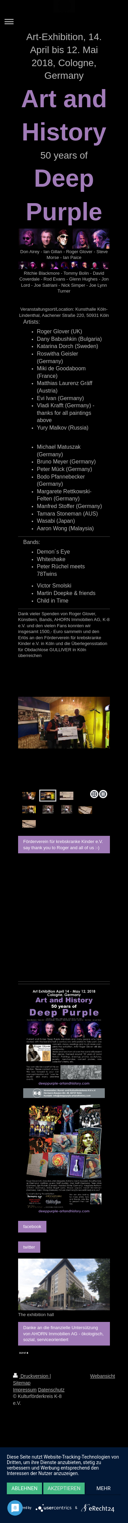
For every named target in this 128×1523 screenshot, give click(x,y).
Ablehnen (25, 1488)
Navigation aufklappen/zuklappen (64, 21)
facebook (32, 1226)
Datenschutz (51, 1389)
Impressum (25, 1389)
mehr (104, 1488)
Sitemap (21, 1383)
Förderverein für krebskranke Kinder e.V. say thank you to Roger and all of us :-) (63, 844)
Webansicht (102, 1376)
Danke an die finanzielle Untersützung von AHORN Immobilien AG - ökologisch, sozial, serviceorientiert (63, 1333)
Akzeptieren (63, 1488)
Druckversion (31, 1376)
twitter (29, 1247)
